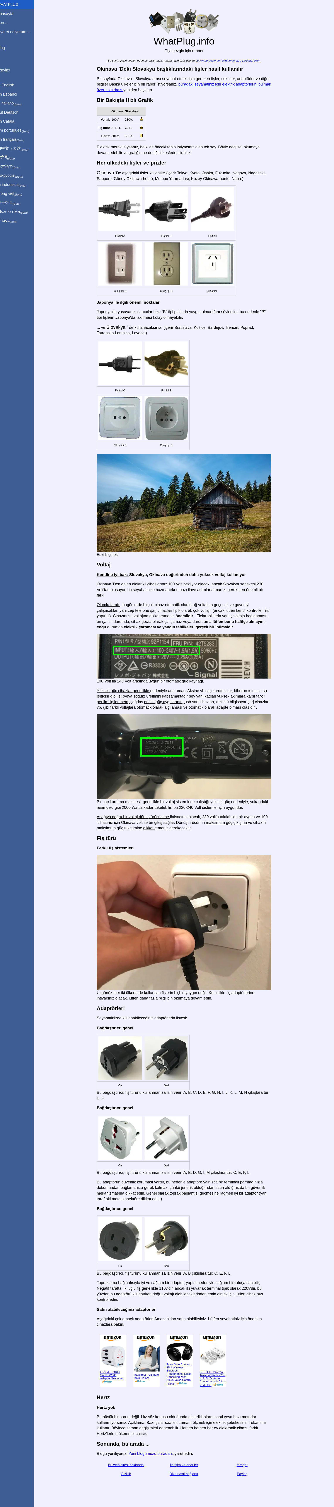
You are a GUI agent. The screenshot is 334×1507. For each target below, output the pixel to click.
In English (11, 85)
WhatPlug (13, 4)
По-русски (15, 175)
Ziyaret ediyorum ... (19, 32)
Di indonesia (17, 184)
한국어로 (14, 202)
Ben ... (8, 23)
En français (16, 139)
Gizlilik (128, 1474)
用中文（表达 (18, 148)
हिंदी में (11, 157)
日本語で (14, 166)
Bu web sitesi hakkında (129, 1465)
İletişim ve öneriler (187, 1465)
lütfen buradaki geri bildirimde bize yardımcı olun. (231, 60)
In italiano (14, 103)
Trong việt (14, 193)
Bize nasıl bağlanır (186, 1474)
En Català (11, 121)
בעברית (12, 220)
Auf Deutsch (13, 112)
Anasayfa (10, 14)
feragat (244, 1465)
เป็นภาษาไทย (17, 211)
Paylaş (245, 1474)
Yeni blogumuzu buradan (153, 1453)
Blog (6, 48)
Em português (18, 130)
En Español (12, 94)
